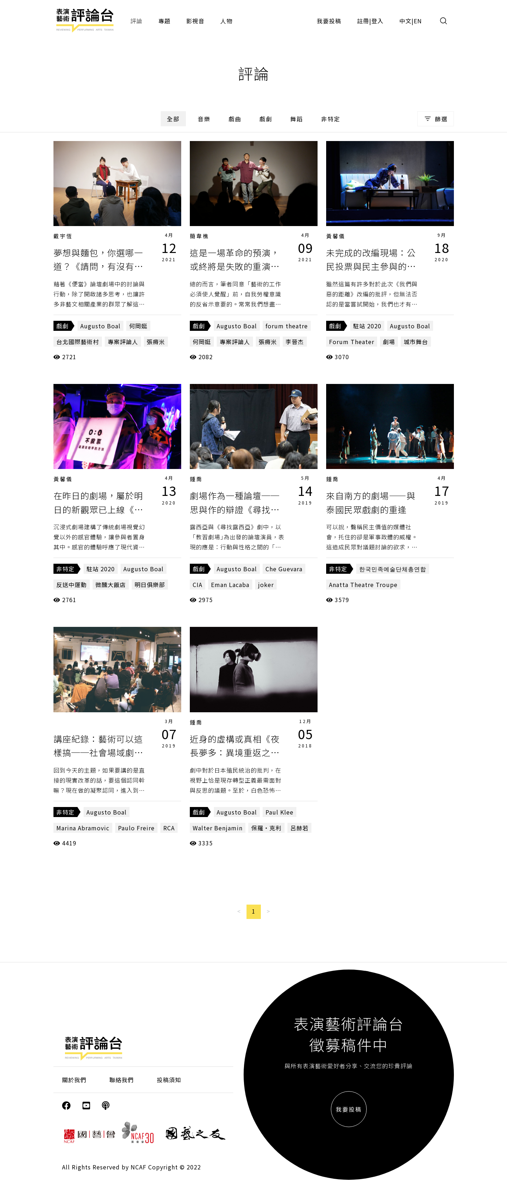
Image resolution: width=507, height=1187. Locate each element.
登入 (377, 21)
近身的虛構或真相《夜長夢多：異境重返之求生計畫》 (235, 752)
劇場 (389, 341)
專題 (164, 21)
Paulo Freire (136, 828)
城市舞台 (416, 341)
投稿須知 (169, 1079)
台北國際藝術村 (77, 341)
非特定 (331, 118)
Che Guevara (284, 568)
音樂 (204, 118)
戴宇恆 (63, 236)
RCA (169, 828)
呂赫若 (299, 828)
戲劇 (265, 118)
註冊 (363, 21)
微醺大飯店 (110, 584)
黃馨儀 (336, 236)
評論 (136, 21)
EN (418, 21)
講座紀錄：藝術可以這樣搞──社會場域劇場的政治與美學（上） (98, 752)
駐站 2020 (367, 326)
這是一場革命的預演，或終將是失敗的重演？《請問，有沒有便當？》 (239, 266)
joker (266, 584)
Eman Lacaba (230, 584)
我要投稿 (329, 21)
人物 (226, 21)
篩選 (435, 118)
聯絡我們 (121, 1079)
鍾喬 (196, 479)
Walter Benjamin (218, 828)
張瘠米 (156, 341)
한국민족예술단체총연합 (392, 568)
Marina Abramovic (82, 828)
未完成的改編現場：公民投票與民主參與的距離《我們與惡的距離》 (371, 266)
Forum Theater (351, 341)
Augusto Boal (100, 326)
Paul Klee (280, 812)
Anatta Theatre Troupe (363, 584)
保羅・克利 (266, 828)
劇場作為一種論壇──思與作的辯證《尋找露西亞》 (235, 509)
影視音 (195, 21)
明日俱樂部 (150, 584)
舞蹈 (296, 118)
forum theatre (287, 326)
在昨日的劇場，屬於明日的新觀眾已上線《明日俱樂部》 (98, 509)
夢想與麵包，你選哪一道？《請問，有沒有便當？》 (98, 266)
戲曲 (235, 118)
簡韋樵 (199, 236)
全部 (173, 118)
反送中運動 (71, 584)
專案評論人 (123, 341)
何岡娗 (138, 326)
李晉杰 (295, 341)
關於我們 (74, 1079)
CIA (197, 584)
